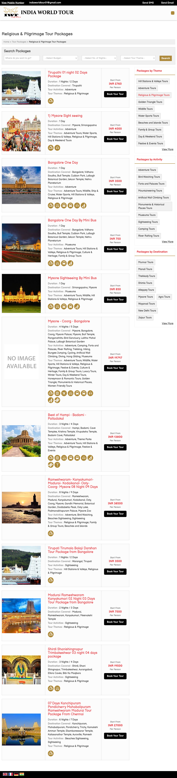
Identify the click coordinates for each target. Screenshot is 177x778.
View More (167, 149)
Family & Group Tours (149, 129)
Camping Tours (146, 228)
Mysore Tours (145, 296)
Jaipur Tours (145, 317)
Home (6, 42)
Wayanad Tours (146, 303)
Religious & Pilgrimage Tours (154, 95)
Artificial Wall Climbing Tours (153, 197)
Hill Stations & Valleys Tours (153, 81)
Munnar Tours (145, 262)
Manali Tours (145, 269)
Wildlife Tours (145, 109)
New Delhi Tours (147, 310)
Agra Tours (164, 296)
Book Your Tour (115, 94)
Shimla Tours (145, 283)
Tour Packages (19, 42)
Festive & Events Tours (150, 143)
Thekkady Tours (146, 276)
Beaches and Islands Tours (153, 122)
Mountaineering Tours (150, 190)
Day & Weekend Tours (150, 136)
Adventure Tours (147, 88)
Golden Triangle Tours (150, 102)
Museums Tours (146, 215)
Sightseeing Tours (148, 222)
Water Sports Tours (148, 115)
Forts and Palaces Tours (151, 183)
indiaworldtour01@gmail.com (45, 2)
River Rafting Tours (148, 235)
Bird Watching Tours (149, 176)
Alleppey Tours (146, 289)
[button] (13, 2)
